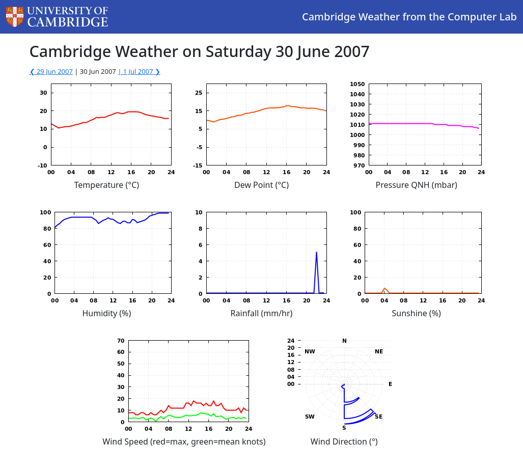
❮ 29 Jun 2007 (51, 71)
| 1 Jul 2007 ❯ (139, 71)
